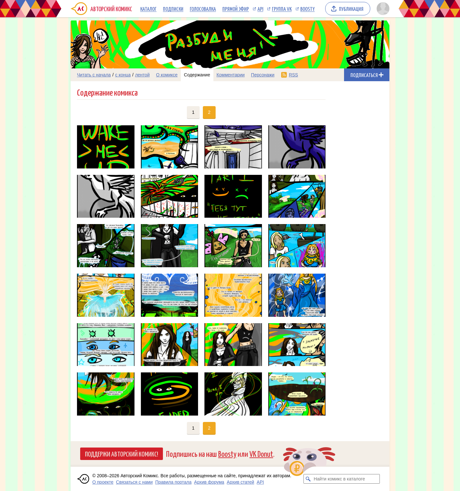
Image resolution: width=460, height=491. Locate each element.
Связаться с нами (134, 482)
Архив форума (209, 482)
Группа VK (282, 8)
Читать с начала (94, 74)
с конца (123, 74)
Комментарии (231, 74)
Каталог (148, 8)
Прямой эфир (235, 8)
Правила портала (173, 482)
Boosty (307, 8)
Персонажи (262, 74)
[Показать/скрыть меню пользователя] (381, 8)
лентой (142, 74)
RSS (293, 74)
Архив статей (240, 482)
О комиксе (166, 74)
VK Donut (261, 453)
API (260, 8)
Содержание (197, 74)
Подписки (173, 8)
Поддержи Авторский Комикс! (121, 453)
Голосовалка (203, 8)
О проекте (102, 482)
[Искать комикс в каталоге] (308, 478)
